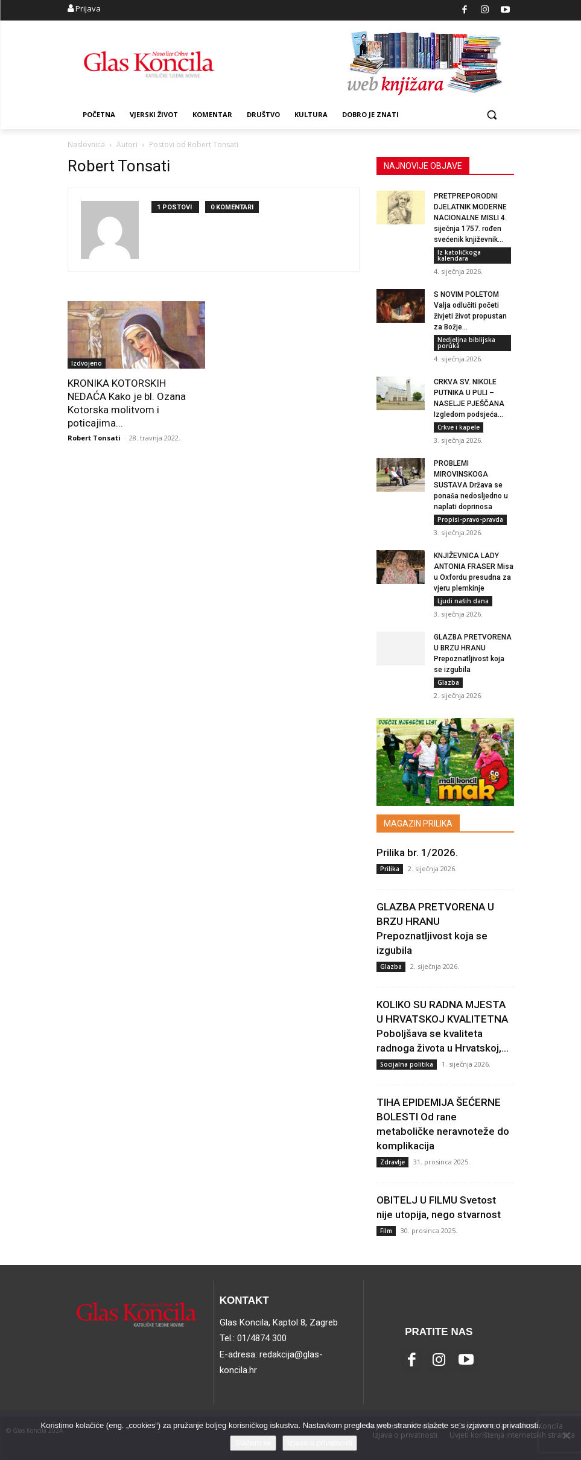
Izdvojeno (86, 363)
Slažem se (253, 1442)
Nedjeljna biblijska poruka (466, 342)
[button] (492, 115)
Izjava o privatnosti (319, 1442)
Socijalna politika (406, 1064)
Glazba (448, 682)
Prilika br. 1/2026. (417, 852)
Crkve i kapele (458, 427)
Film (386, 1231)
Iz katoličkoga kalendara (459, 255)
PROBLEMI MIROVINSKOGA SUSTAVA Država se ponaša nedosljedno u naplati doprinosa (471, 485)
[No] (566, 1435)
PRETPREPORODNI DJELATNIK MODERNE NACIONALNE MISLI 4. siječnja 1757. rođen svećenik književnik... (470, 218)
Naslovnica (86, 144)
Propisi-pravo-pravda (470, 519)
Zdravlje (392, 1162)
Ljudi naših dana (463, 601)
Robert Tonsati (94, 437)
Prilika (389, 869)
